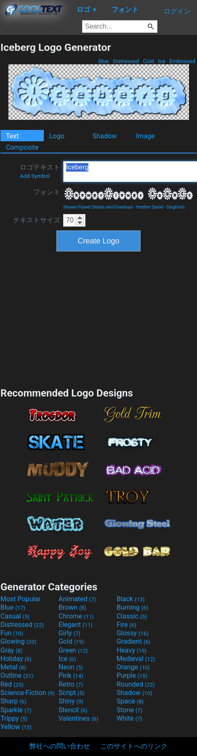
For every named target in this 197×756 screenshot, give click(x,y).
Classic (132, 616)
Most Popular (20, 599)
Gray (11, 650)
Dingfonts (176, 207)
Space (130, 701)
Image (145, 136)
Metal (13, 667)
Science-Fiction (27, 693)
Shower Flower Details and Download (98, 207)
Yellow (16, 727)
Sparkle (15, 710)
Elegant (76, 625)
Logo (56, 136)
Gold (71, 641)
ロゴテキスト (40, 171)
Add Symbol (35, 176)
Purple (132, 675)
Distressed (126, 61)
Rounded (136, 684)
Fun (11, 633)
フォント (46, 192)
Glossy (133, 633)
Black (131, 599)
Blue (103, 61)
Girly (69, 633)
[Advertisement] (98, 318)
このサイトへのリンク (134, 746)
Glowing (18, 641)
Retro (71, 684)
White (129, 718)
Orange (133, 667)
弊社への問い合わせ (59, 746)
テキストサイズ (36, 220)
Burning (132, 607)
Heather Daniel (150, 207)
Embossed (182, 61)
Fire (126, 625)
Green (73, 650)
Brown (72, 607)
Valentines (78, 718)
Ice (162, 61)
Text (12, 136)
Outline (16, 675)
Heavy (131, 650)
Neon (71, 667)
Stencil (73, 710)
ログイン (177, 11)
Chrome (76, 616)
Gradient (133, 641)
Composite (22, 147)
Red (12, 684)
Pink (71, 675)
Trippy (13, 718)
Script (72, 693)
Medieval (136, 659)
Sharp (13, 701)
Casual (14, 616)
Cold (148, 61)
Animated (77, 599)
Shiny (71, 701)
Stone (129, 710)
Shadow (105, 136)
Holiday (16, 659)
